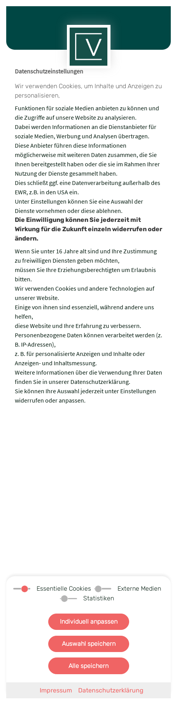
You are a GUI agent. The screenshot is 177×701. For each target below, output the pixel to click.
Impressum (56, 690)
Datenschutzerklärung (111, 690)
